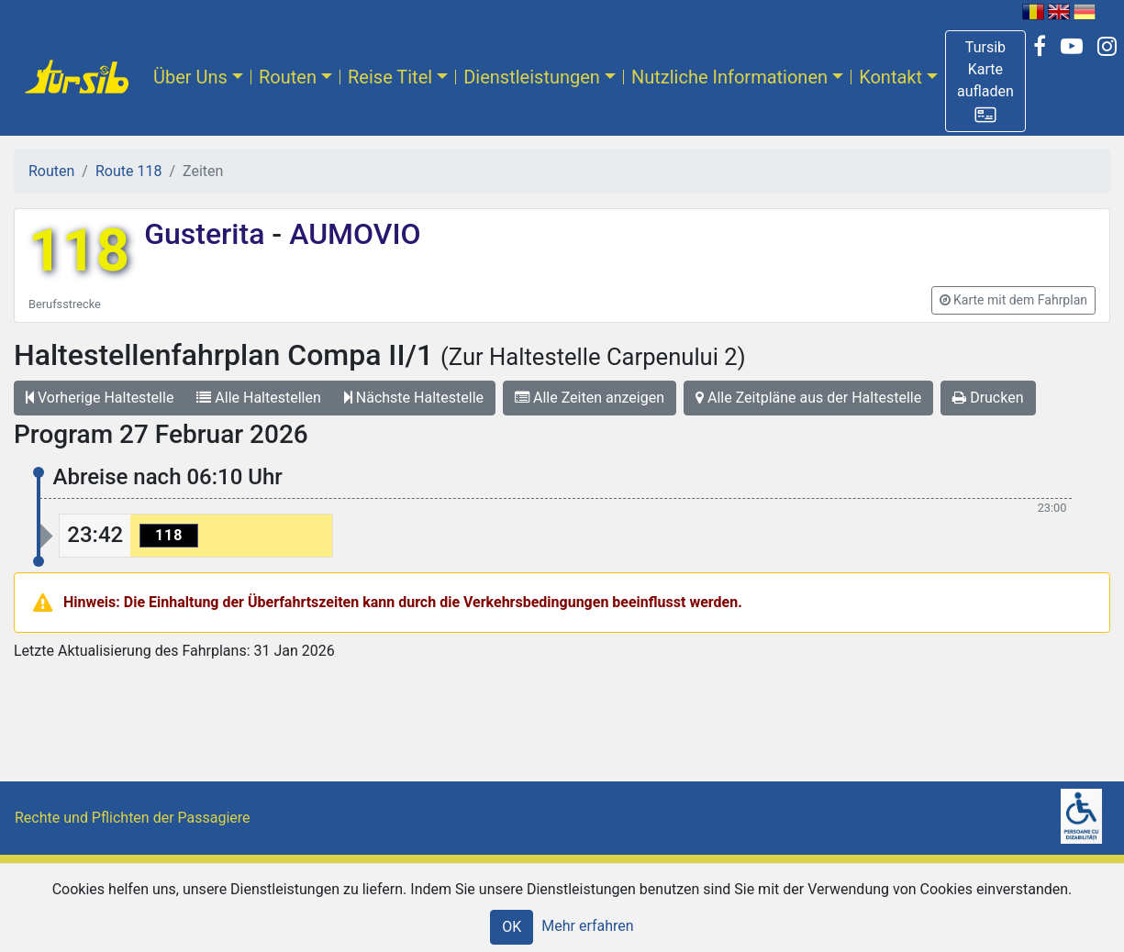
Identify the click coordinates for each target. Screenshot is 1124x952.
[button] (985, 81)
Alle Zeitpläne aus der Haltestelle (808, 397)
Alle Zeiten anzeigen (589, 397)
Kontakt (890, 77)
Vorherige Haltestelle (99, 397)
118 (78, 250)
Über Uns (190, 77)
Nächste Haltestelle (414, 397)
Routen (288, 77)
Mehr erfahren (587, 926)
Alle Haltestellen (258, 397)
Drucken (987, 397)
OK (511, 926)
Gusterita (208, 233)
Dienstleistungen (531, 77)
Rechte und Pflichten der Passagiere (132, 817)
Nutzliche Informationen (729, 77)
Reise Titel (390, 77)
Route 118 (128, 171)
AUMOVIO (351, 233)
